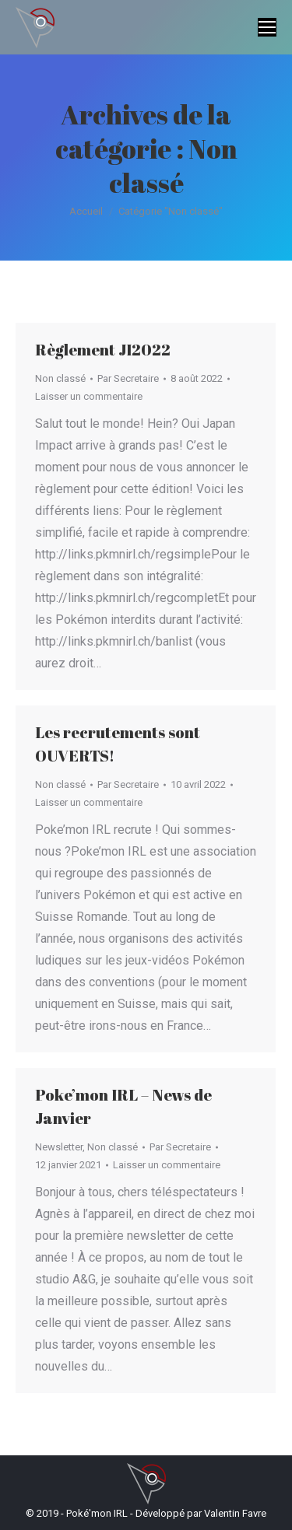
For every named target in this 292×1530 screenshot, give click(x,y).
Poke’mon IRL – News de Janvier (123, 1106)
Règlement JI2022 (103, 349)
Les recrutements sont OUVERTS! (117, 744)
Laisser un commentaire (88, 396)
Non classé (60, 378)
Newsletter (59, 1147)
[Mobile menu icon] (267, 27)
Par (128, 378)
